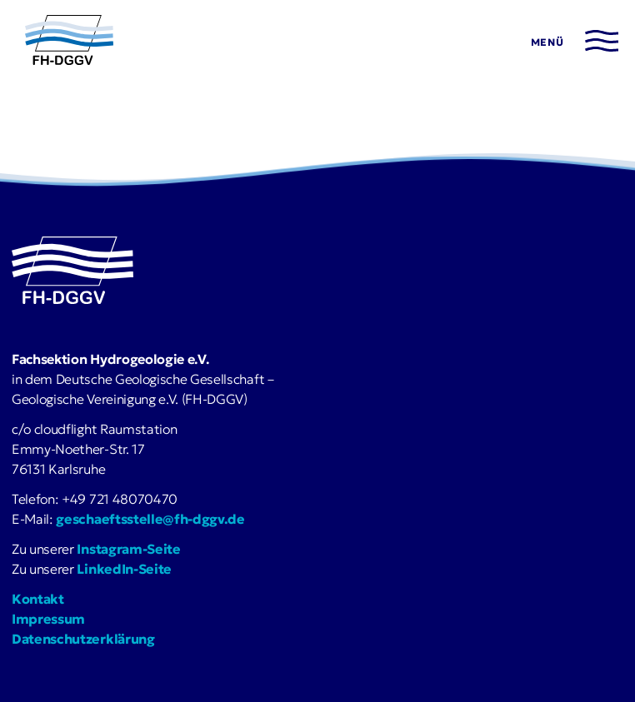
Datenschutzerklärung (83, 638)
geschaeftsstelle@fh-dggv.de (150, 518)
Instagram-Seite (128, 548)
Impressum (48, 618)
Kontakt (38, 598)
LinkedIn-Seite (124, 568)
